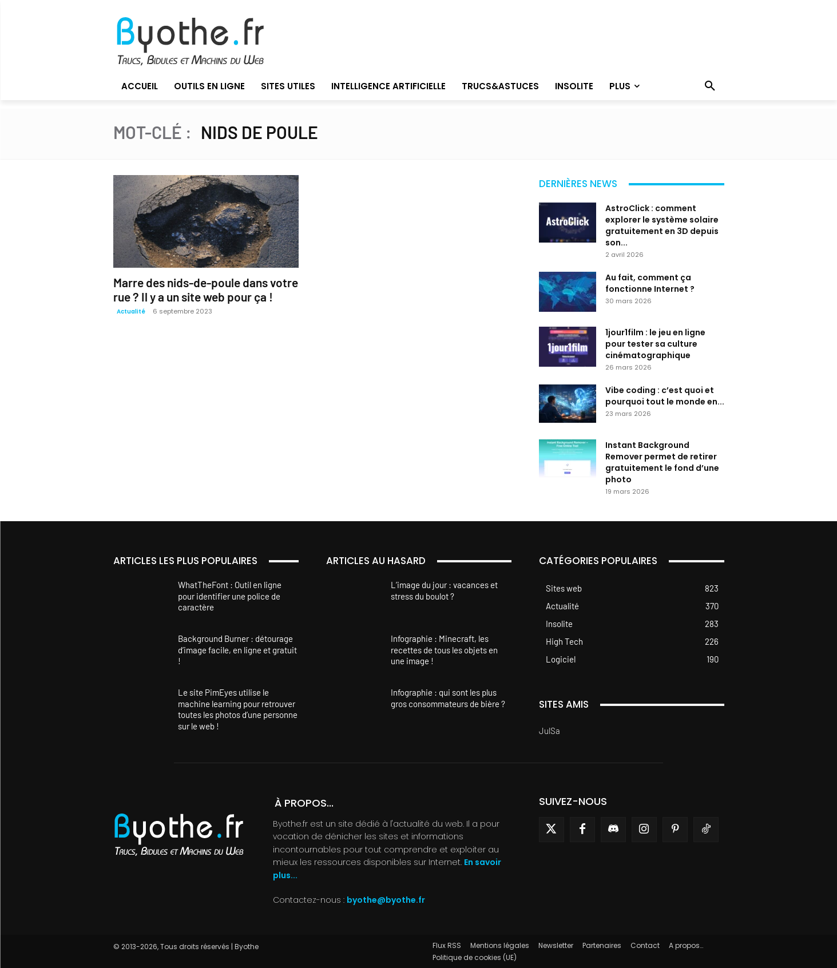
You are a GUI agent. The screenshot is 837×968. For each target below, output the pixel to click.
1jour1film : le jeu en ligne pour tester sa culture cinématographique (655, 344)
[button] (710, 86)
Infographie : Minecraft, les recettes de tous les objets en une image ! (444, 649)
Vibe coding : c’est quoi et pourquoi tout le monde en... (664, 395)
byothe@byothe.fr (386, 900)
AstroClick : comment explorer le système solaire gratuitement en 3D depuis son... (662, 225)
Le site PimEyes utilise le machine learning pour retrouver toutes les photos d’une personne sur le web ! (237, 709)
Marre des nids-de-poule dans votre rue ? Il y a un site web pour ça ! (205, 289)
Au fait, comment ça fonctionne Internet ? (650, 283)
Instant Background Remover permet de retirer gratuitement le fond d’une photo (662, 462)
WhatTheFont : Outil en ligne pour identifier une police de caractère (229, 596)
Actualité (131, 311)
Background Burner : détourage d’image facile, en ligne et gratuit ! (237, 649)
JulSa (549, 730)
